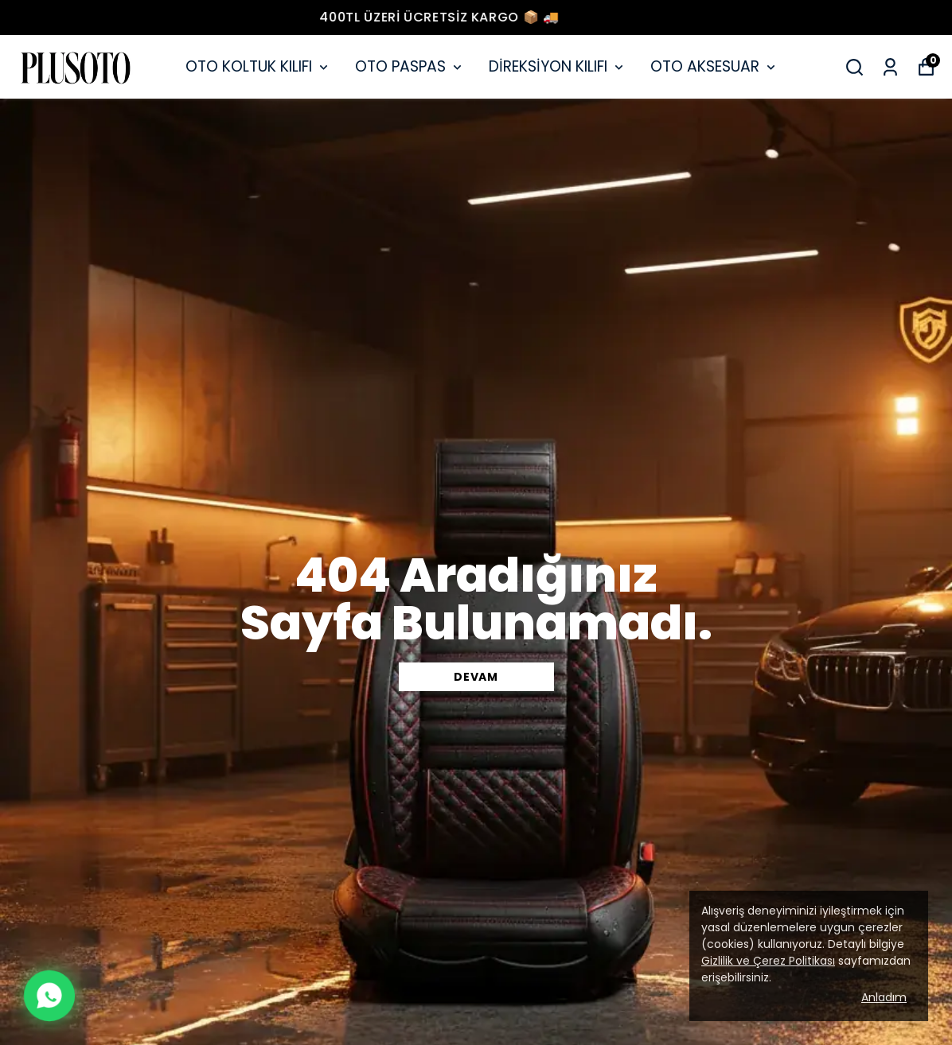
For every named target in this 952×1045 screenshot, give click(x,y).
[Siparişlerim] (890, 67)
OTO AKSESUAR (714, 66)
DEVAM (476, 677)
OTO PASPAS (410, 66)
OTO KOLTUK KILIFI (258, 66)
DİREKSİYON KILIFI (557, 66)
